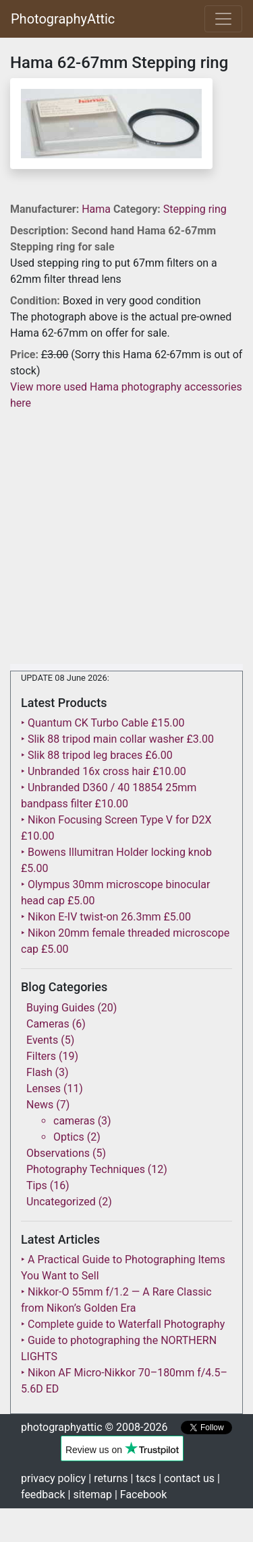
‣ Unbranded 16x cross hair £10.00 (103, 771)
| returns (108, 1478)
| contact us (187, 1478)
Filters (41, 1056)
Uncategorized (61, 1201)
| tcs (144, 1478)
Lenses (43, 1088)
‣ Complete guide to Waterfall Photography (123, 1324)
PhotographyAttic (63, 19)
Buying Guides (60, 1007)
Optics (68, 1137)
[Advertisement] (126, 537)
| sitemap (90, 1494)
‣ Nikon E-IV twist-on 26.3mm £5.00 (106, 916)
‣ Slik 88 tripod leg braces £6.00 (97, 755)
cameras (74, 1120)
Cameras (47, 1023)
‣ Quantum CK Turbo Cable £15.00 (103, 722)
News (39, 1104)
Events (42, 1040)
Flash (39, 1072)
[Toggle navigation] (223, 18)
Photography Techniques (85, 1169)
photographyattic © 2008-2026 (94, 1427)
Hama (97, 209)
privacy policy (53, 1478)
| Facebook (141, 1494)
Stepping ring (195, 209)
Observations (58, 1153)
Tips (36, 1185)
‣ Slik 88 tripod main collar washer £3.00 (117, 739)
